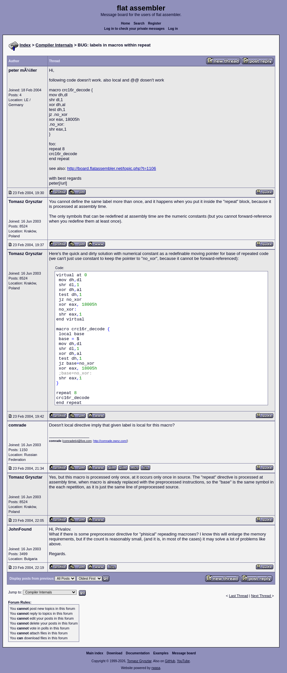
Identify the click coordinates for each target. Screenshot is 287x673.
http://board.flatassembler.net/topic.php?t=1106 (111, 168)
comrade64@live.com (77, 441)
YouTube (183, 661)
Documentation (138, 653)
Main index (94, 653)
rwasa (156, 668)
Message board (184, 653)
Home (125, 23)
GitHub (170, 661)
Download (114, 653)
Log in (173, 28)
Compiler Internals (54, 45)
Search (139, 23)
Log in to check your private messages (134, 28)
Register (154, 23)
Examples (161, 653)
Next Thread (261, 596)
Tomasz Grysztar (139, 661)
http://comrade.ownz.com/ (110, 441)
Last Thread (238, 596)
